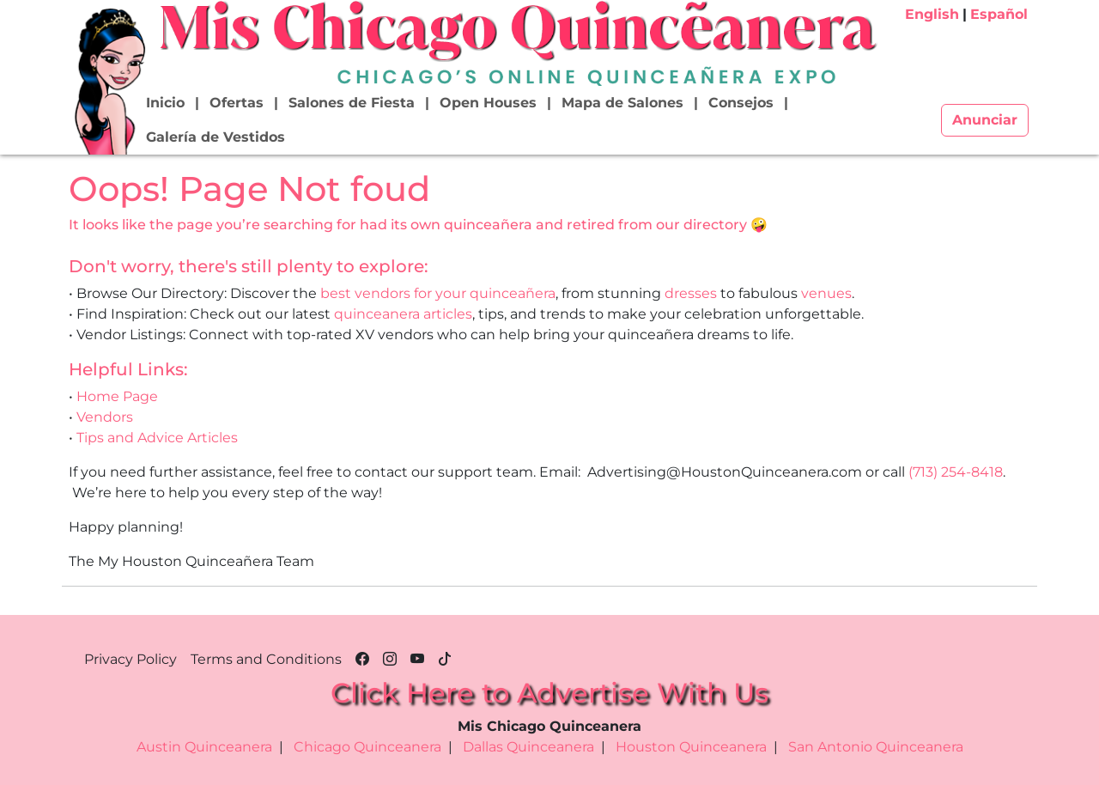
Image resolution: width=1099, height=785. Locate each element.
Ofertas (236, 102)
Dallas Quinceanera (528, 747)
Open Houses (488, 102)
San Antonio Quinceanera (875, 747)
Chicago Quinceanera (367, 747)
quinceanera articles (403, 314)
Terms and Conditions (266, 659)
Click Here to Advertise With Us (549, 692)
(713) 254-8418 (955, 472)
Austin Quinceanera (204, 747)
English (932, 14)
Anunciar (984, 120)
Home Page (117, 396)
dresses (691, 293)
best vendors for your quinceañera (438, 293)
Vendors (104, 417)
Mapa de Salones (622, 102)
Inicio (165, 102)
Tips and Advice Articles (157, 437)
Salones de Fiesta (351, 102)
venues (826, 293)
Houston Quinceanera (691, 747)
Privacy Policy (130, 659)
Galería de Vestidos (215, 137)
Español (999, 14)
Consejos (741, 102)
